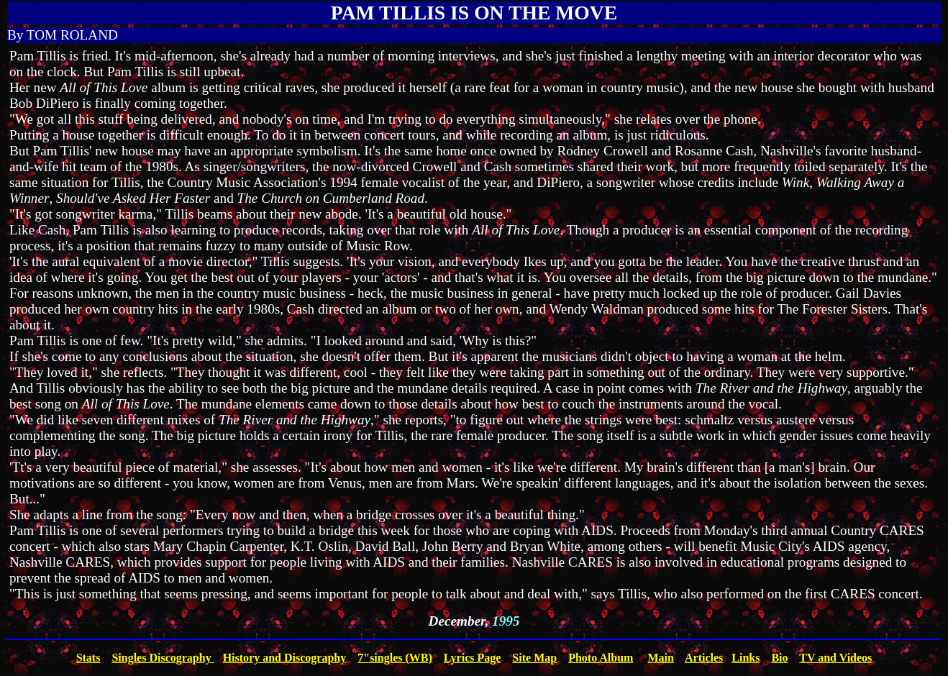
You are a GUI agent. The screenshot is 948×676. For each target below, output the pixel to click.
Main (660, 658)
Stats (88, 658)
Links (745, 658)
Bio (779, 658)
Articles (704, 658)
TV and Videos (835, 658)
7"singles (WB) (394, 658)
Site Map (534, 658)
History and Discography (285, 658)
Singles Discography (162, 658)
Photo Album (600, 658)
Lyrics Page (472, 658)
